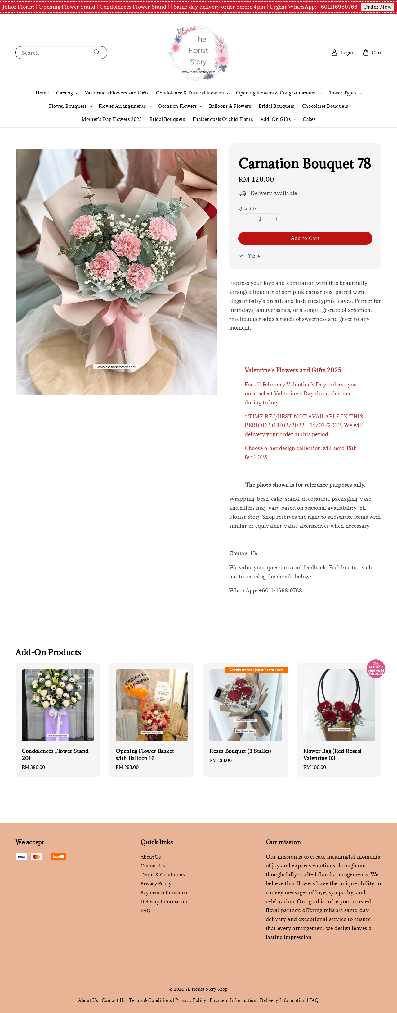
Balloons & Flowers (230, 106)
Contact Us (153, 866)
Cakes (309, 119)
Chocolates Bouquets (325, 106)
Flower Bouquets (68, 106)
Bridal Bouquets (276, 106)
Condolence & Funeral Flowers (190, 93)
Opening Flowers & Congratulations (275, 93)
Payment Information (164, 893)
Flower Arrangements (122, 106)
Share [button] (249, 256)
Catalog (64, 93)
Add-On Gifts (275, 119)
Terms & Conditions (163, 875)
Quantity (248, 208)
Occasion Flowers (177, 106)
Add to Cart (305, 238)
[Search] (97, 52)
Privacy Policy (156, 884)
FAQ (146, 910)
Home (42, 93)
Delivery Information (164, 902)
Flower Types (342, 93)
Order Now (377, 6)
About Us (151, 857)
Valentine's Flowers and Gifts (117, 93)
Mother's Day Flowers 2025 (112, 119)
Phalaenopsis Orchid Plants (223, 119)
